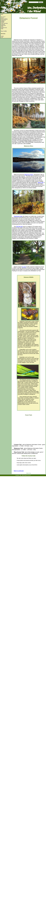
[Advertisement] (28, 29)
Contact (2, 36)
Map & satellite (4, 31)
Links (2, 37)
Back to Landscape (19, 470)
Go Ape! (24, 266)
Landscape (3, 24)
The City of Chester (3, 17)
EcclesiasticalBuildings (3, 21)
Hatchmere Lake (18, 216)
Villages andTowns (3, 26)
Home (2, 14)
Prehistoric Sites (4, 27)
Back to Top (28, 473)
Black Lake (41, 182)
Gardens (2, 22)
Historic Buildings (4, 18)
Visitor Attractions (4, 23)
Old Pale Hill (19, 226)
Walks (2, 28)
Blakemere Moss (29, 174)
